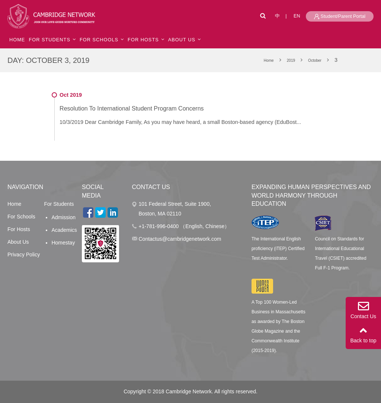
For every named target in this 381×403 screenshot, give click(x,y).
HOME (17, 39)
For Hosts (143, 39)
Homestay (63, 243)
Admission (63, 217)
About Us (18, 242)
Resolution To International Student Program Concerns (132, 108)
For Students (49, 39)
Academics (64, 230)
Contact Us (363, 310)
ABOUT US (181, 39)
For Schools (99, 39)
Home (14, 204)
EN (297, 16)
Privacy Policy (23, 255)
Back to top (363, 334)
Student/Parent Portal (339, 16)
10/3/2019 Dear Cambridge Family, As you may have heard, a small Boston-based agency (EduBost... (180, 122)
